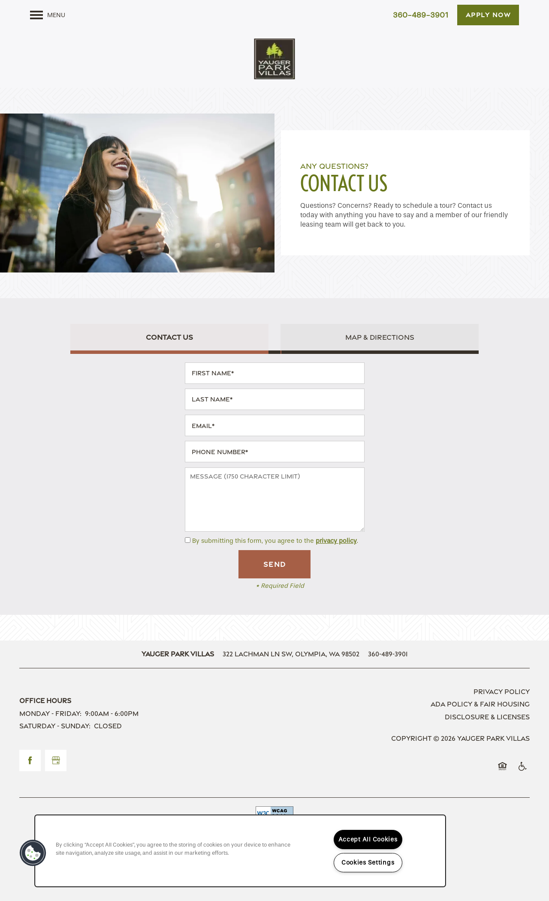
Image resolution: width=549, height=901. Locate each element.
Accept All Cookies (368, 839)
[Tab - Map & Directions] (380, 337)
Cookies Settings (368, 862)
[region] (240, 850)
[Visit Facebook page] (30, 760)
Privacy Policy (502, 692)
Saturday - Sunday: (54, 726)
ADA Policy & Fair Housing (480, 704)
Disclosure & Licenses (487, 717)
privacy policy (336, 541)
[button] (488, 15)
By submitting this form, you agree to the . (275, 541)
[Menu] (47, 15)
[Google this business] (55, 760)
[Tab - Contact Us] (169, 337)
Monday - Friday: (50, 713)
